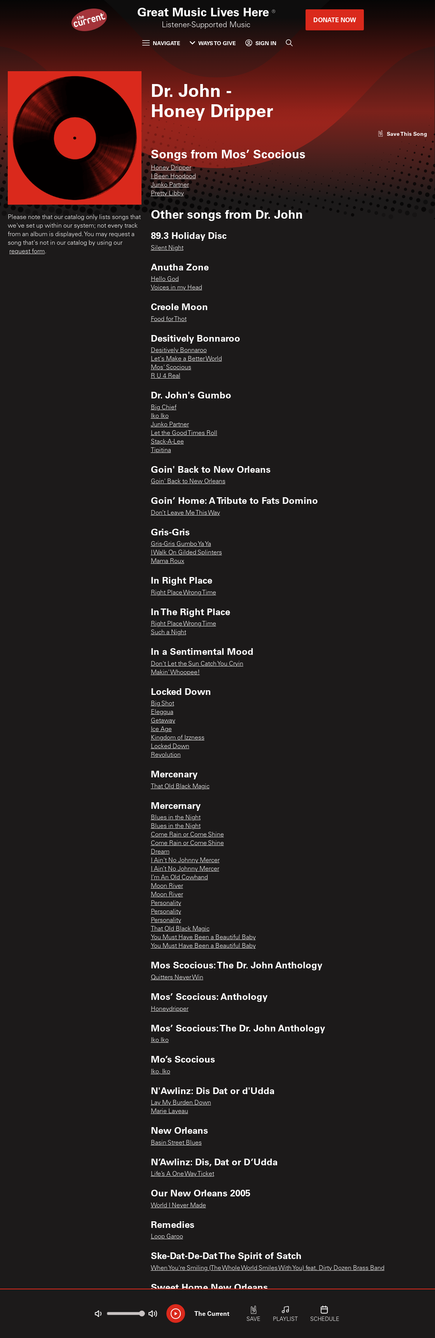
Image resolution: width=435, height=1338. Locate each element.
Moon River (167, 886)
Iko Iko (160, 416)
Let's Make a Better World (186, 359)
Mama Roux (167, 561)
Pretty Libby (167, 194)
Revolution (166, 755)
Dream (160, 852)
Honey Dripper (171, 168)
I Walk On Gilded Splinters (186, 553)
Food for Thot (169, 319)
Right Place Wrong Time (183, 593)
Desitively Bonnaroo (179, 350)
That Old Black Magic (180, 787)
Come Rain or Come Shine (187, 835)
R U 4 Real (165, 376)
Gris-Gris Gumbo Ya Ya (181, 544)
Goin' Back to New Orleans (188, 482)
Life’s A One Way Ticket (182, 1174)
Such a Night (168, 633)
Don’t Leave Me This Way (185, 513)
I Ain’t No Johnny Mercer (185, 869)
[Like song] (402, 134)
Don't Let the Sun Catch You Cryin (197, 664)
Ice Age (161, 729)
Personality (166, 903)
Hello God (165, 279)
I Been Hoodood (173, 177)
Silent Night (167, 248)
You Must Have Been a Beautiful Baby (203, 938)
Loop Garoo (167, 1237)
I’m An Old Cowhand (179, 878)
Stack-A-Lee (167, 442)
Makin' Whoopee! (175, 673)
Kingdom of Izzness (177, 738)
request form (27, 252)
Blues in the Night (176, 818)
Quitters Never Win (177, 978)
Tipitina (161, 450)
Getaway (163, 721)
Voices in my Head (176, 288)
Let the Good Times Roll (184, 433)
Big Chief (163, 408)
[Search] (289, 43)
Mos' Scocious (171, 368)
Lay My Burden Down (181, 1103)
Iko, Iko (160, 1072)
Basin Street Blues (176, 1143)
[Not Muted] (98, 1313)
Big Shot (162, 704)
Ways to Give (213, 43)
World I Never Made (178, 1206)
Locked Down (170, 747)
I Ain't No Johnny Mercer (185, 861)
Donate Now (334, 20)
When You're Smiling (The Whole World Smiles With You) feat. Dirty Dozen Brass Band (267, 1268)
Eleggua (162, 712)
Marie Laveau (169, 1111)
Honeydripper (170, 1009)
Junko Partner (170, 185)
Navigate (161, 43)
